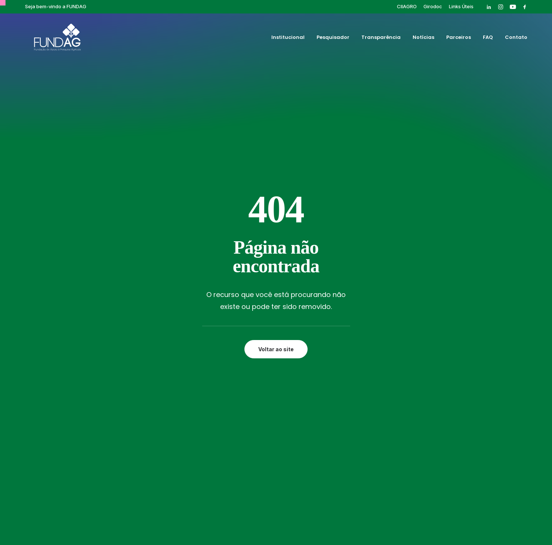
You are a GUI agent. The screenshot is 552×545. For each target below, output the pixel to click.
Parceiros (458, 38)
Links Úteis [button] (461, 6)
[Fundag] (50, 38)
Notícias (423, 38)
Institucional (288, 38)
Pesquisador (333, 38)
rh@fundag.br (63, 363)
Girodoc (432, 6)
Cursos (351, 322)
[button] (489, 6)
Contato (516, 38)
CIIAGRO (407, 6)
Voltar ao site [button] (276, 211)
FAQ (488, 38)
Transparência (381, 38)
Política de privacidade (275, 514)
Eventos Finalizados (368, 331)
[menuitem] (406, 6)
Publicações (358, 348)
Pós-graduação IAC (368, 340)
